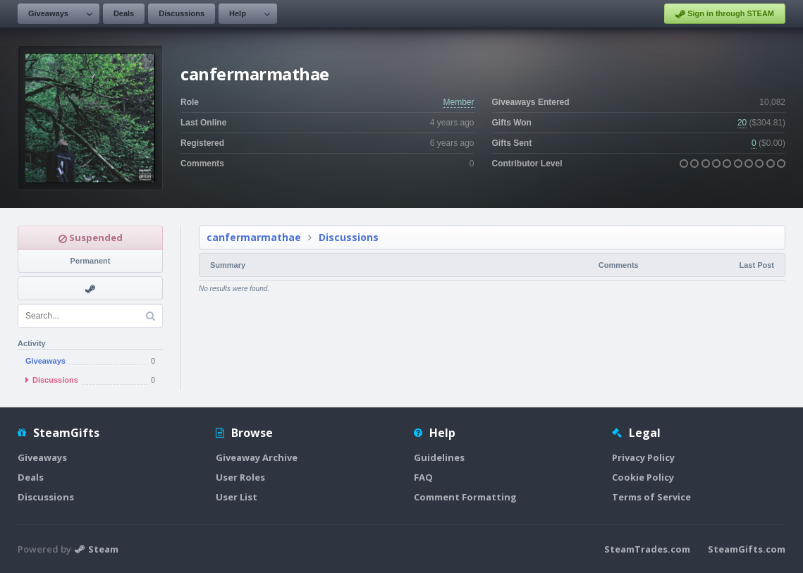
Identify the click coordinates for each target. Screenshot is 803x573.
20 (742, 123)
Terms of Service (651, 497)
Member (458, 102)
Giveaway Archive (257, 457)
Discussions (181, 13)
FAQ (423, 477)
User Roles (240, 477)
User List (236, 497)
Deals (124, 13)
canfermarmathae (254, 237)
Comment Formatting (465, 497)
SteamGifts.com (746, 549)
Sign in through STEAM (724, 14)
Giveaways (48, 13)
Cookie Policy (643, 477)
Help (237, 13)
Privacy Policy (643, 457)
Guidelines (439, 457)
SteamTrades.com (647, 549)
